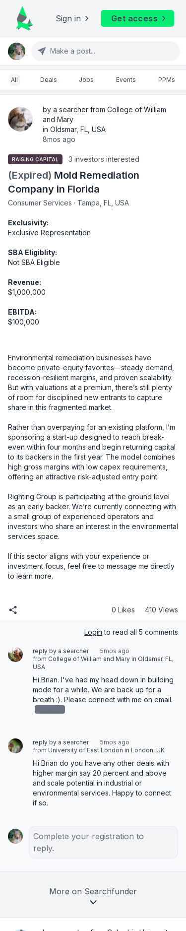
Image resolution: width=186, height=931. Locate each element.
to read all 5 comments (131, 632)
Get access (139, 18)
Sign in (73, 18)
